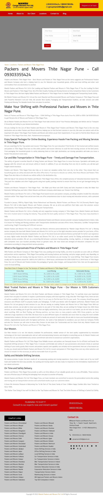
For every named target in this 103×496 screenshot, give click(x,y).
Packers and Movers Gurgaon (14, 441)
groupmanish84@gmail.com (81, 439)
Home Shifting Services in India (45, 449)
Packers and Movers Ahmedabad (15, 423)
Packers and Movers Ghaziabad (14, 443)
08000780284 (75, 408)
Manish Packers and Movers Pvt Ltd (51, 494)
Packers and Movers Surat (13, 474)
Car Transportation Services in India (46, 456)
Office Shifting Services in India (45, 451)
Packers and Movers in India (44, 433)
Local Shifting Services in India (45, 454)
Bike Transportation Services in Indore (47, 461)
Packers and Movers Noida (43, 425)
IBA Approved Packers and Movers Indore (48, 477)
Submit (47, 45)
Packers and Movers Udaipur (13, 477)
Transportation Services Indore (45, 472)
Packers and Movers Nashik (13, 469)
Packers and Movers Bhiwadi (44, 423)
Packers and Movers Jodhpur (14, 454)
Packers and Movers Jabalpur (14, 449)
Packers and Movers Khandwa (14, 461)
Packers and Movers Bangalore (14, 431)
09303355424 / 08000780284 (81, 435)
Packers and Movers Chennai (14, 436)
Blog (64, 13)
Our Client (31, 13)
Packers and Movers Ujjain (43, 438)
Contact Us (54, 13)
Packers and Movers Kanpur (13, 459)
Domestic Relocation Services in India (47, 467)
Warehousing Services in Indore (45, 474)
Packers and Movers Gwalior (44, 446)
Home (10, 13)
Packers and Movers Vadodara (14, 479)
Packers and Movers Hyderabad (15, 446)
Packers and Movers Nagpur (13, 467)
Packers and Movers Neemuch (45, 443)
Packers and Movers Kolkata (14, 456)
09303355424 (75, 403)
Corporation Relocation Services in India (48, 469)
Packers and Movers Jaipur (13, 451)
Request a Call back (89, 5)
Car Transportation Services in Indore (47, 459)
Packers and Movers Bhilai (13, 428)
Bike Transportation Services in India (47, 464)
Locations (42, 13)
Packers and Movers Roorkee (44, 428)
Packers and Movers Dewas (44, 436)
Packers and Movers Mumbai (14, 464)
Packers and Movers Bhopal (13, 425)
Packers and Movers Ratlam (44, 441)
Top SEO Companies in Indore (44, 479)
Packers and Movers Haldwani (45, 431)
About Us (20, 13)
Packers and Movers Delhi (13, 438)
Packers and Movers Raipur (13, 472)
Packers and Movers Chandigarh (15, 433)
